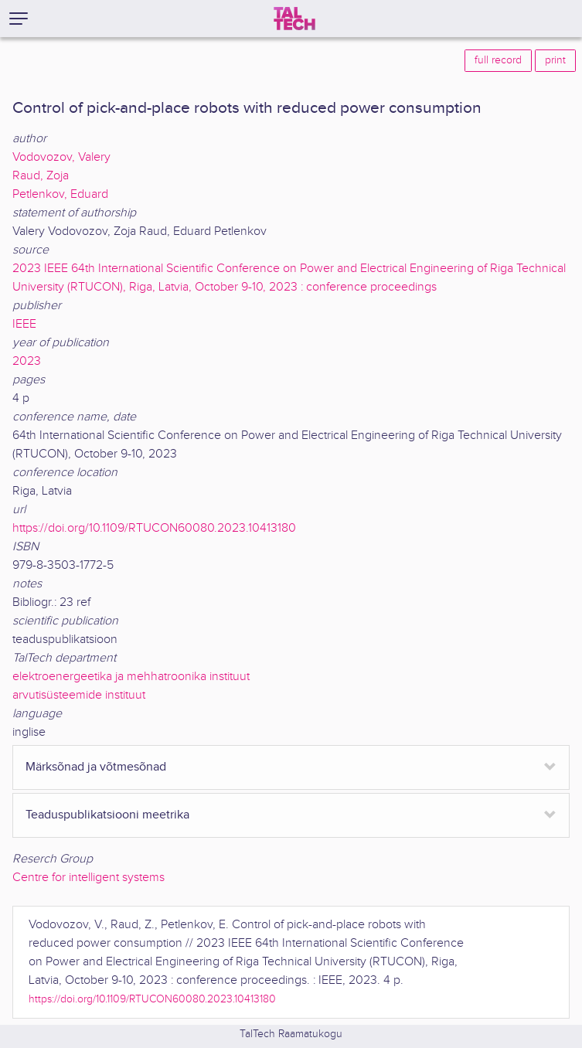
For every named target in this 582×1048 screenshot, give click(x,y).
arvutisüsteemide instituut (78, 695)
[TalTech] (294, 18)
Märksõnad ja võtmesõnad (96, 767)
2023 (26, 361)
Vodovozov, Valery (61, 157)
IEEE (24, 324)
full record (498, 60)
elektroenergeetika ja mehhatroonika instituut (131, 676)
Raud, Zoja (40, 175)
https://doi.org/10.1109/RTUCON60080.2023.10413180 (154, 528)
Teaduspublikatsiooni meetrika (107, 815)
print (555, 60)
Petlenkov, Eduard (60, 194)
